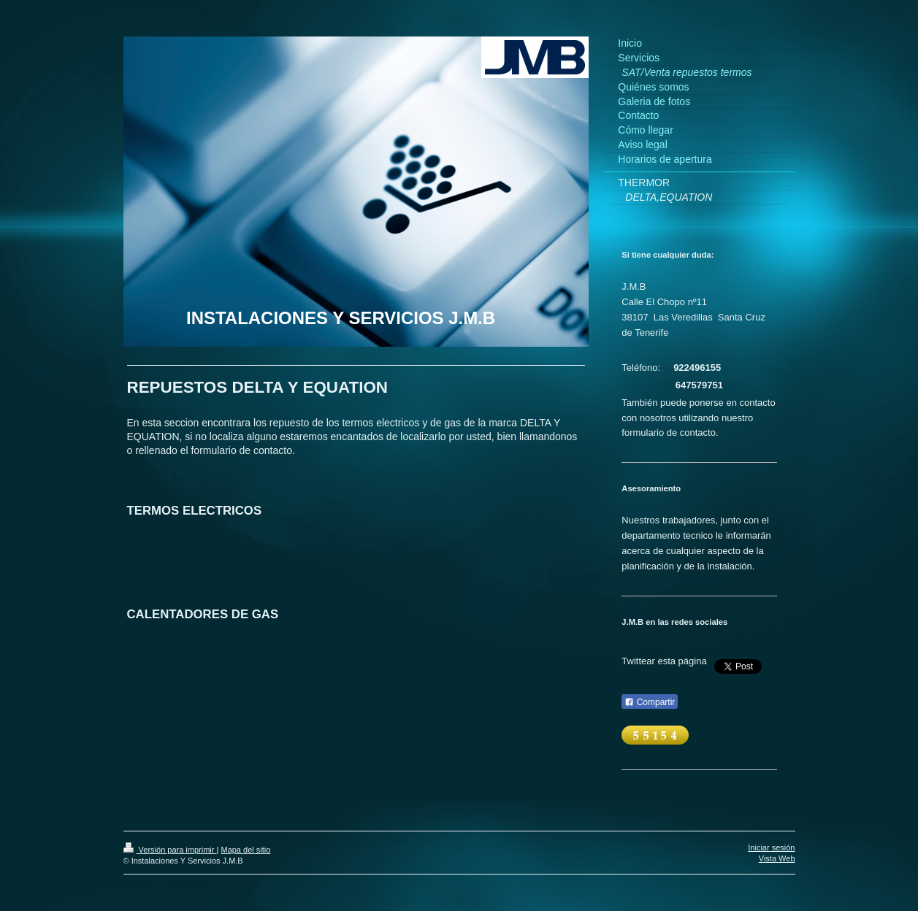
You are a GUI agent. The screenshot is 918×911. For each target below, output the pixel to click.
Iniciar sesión (771, 847)
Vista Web (777, 858)
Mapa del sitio (245, 849)
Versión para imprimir (170, 849)
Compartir (649, 702)
